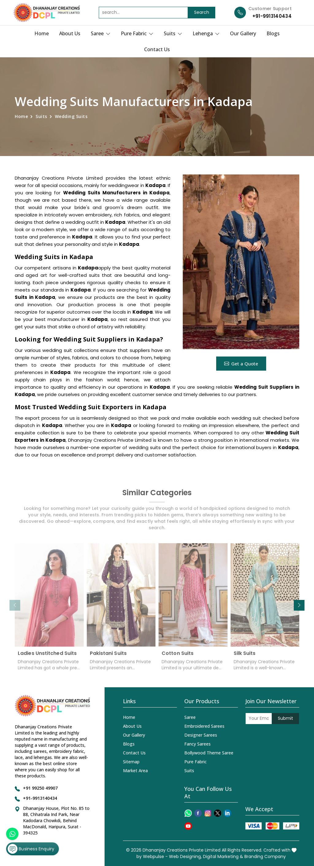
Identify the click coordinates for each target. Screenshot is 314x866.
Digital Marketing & (223, 856)
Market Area (135, 770)
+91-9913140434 (272, 16)
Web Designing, (185, 856)
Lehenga (206, 33)
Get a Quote (241, 364)
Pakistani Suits (108, 656)
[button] (299, 605)
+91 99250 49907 (40, 788)
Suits (173, 33)
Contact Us (157, 49)
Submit (285, 718)
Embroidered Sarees (204, 726)
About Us (69, 33)
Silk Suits (245, 656)
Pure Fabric (137, 33)
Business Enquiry (31, 849)
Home (41, 33)
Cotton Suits (177, 656)
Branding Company (265, 856)
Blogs (273, 33)
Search (201, 12)
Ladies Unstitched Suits (47, 656)
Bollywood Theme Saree (208, 753)
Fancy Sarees (197, 744)
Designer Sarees (200, 735)
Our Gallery (243, 33)
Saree (100, 33)
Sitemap (131, 762)
